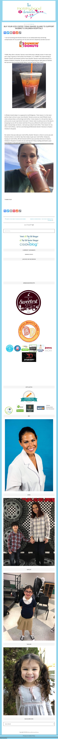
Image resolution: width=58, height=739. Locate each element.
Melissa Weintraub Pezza (33, 732)
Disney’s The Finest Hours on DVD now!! (16, 219)
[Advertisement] (29, 373)
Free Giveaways (50, 409)
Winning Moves (29, 254)
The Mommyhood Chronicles (29, 11)
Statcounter (3, 738)
